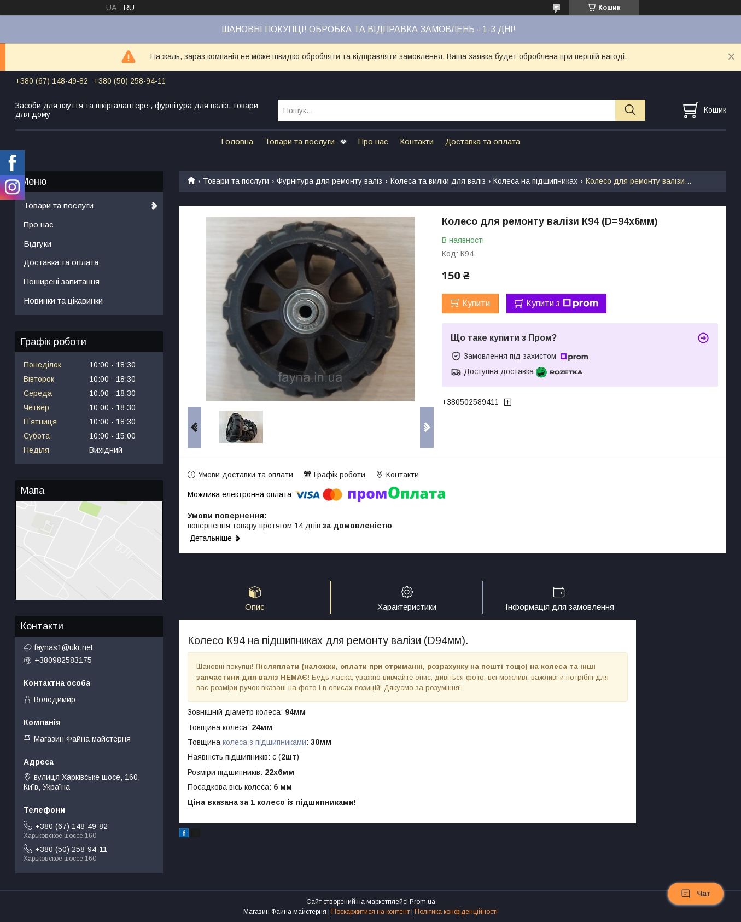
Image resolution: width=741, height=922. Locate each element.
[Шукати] (630, 110)
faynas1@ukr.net (63, 647)
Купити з (562, 303)
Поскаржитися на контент (370, 911)
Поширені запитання (62, 281)
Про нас (373, 141)
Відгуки (37, 243)
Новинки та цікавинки (63, 300)
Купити (476, 303)
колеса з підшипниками (264, 742)
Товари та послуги (300, 141)
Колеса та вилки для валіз (438, 181)
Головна (237, 141)
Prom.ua (422, 902)
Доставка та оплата (482, 141)
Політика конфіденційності (456, 911)
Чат (695, 893)
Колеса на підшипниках (535, 181)
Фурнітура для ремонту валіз (329, 181)
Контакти (417, 141)
